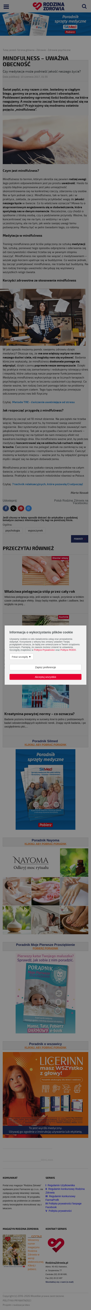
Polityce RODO (68, 650)
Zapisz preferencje (45, 667)
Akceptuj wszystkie (45, 676)
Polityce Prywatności (44, 650)
